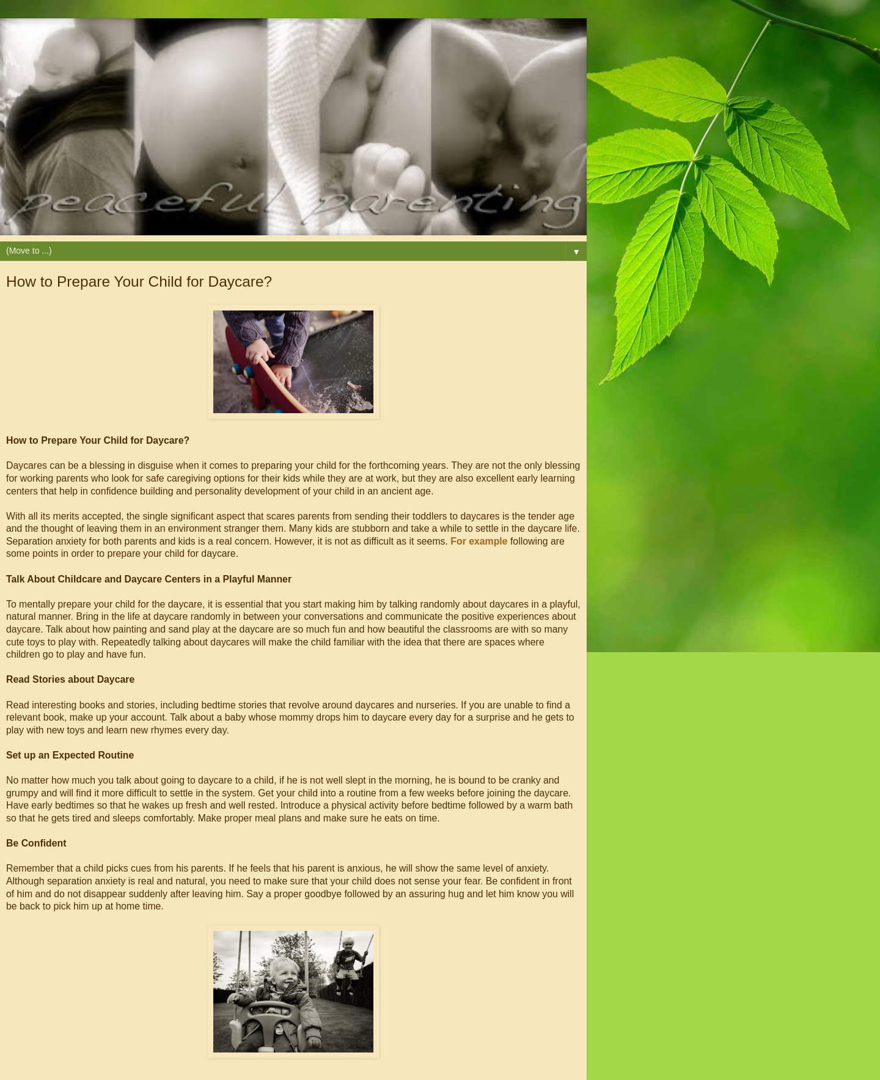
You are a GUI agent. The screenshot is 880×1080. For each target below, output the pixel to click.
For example (478, 541)
